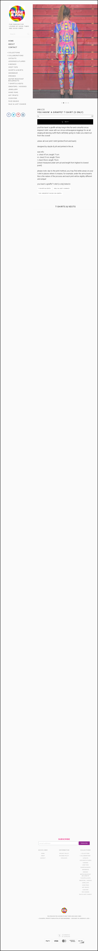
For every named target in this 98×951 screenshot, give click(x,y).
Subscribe (64, 839)
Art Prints (13, 95)
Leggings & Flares (16, 61)
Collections (14, 52)
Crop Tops (13, 67)
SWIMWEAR (13, 73)
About (11, 44)
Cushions (12, 98)
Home (11, 41)
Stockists (64, 858)
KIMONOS (12, 64)
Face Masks (13, 101)
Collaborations (15, 55)
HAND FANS (13, 92)
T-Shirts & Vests (15, 83)
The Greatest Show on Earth (50, 193)
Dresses (12, 76)
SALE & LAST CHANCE (17, 104)
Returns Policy (64, 855)
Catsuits (12, 58)
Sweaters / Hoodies (17, 86)
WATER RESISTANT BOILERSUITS (16, 80)
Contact (12, 47)
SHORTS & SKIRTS (15, 70)
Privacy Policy (64, 853)
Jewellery (13, 89)
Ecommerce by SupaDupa (66, 935)
